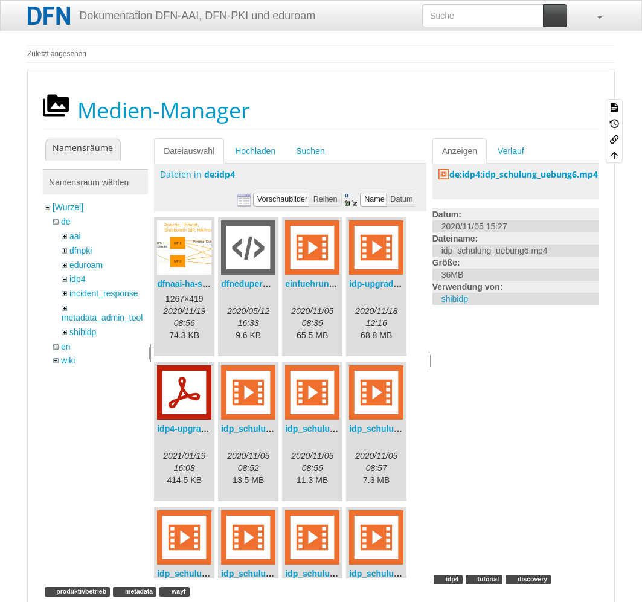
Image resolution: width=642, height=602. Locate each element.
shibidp (82, 332)
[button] (593, 16)
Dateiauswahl (189, 151)
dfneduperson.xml (257, 284)
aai (75, 236)
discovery (531, 579)
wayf (177, 591)
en (66, 346)
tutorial (487, 579)
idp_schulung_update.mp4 (402, 573)
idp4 (77, 279)
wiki (68, 360)
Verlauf (511, 151)
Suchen (310, 151)
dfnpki (80, 250)
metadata (138, 591)
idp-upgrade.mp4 (383, 284)
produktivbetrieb (80, 591)
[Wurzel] (68, 207)
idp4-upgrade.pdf (191, 429)
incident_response (103, 293)
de (66, 221)
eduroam (86, 265)
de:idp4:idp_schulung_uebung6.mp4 (523, 174)
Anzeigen (459, 151)
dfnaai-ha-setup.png (197, 284)
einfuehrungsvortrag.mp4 (336, 284)
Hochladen (255, 151)
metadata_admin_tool (102, 317)
